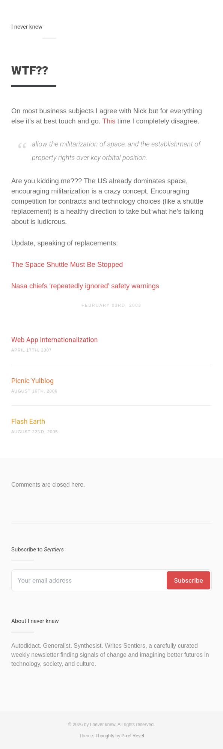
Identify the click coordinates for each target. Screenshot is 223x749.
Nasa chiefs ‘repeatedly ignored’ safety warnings (85, 286)
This (109, 121)
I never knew (26, 26)
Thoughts (104, 735)
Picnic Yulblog (32, 381)
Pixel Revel (133, 735)
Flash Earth (28, 421)
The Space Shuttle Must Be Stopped (67, 264)
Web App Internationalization (54, 340)
